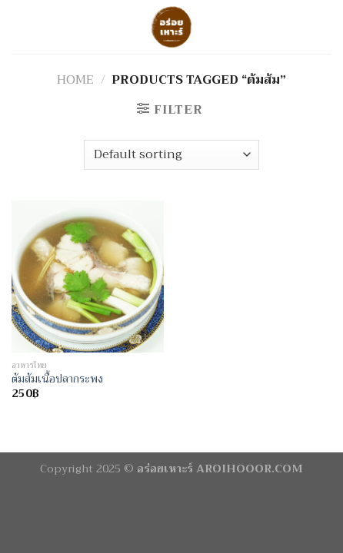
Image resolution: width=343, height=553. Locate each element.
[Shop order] (171, 155)
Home (75, 80)
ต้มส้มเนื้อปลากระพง (57, 379)
